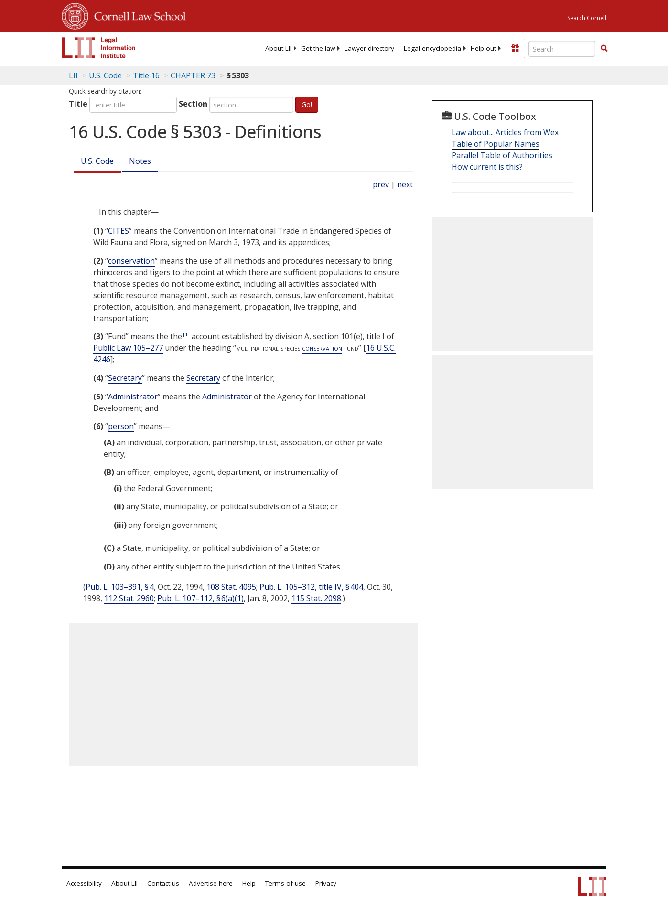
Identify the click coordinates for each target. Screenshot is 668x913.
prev (381, 184)
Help (249, 883)
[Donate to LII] (515, 48)
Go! (307, 104)
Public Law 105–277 (128, 348)
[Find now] (604, 48)
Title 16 (146, 75)
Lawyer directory (369, 48)
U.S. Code (97, 161)
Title (78, 103)
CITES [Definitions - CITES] (118, 231)
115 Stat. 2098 (316, 598)
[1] (186, 334)
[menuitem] (278, 48)
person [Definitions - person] (121, 426)
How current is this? (487, 166)
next (405, 184)
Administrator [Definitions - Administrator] (133, 396)
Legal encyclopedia (432, 48)
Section (193, 103)
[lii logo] (99, 48)
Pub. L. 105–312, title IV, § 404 (311, 586)
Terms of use (285, 883)
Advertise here (211, 883)
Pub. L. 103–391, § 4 (120, 586)
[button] (604, 48)
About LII (278, 48)
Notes (140, 161)
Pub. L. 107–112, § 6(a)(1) (200, 598)
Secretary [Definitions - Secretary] (125, 378)
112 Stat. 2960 (129, 598)
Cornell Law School (137, 15)
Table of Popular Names (495, 144)
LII (73, 75)
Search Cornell (586, 18)
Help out (483, 48)
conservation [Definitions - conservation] (131, 261)
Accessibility (84, 883)
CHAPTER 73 (193, 75)
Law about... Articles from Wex (505, 132)
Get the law (318, 48)
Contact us (163, 883)
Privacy (325, 883)
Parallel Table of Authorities (502, 155)
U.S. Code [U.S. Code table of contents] (105, 75)
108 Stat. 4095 (231, 586)
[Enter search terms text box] (561, 49)
